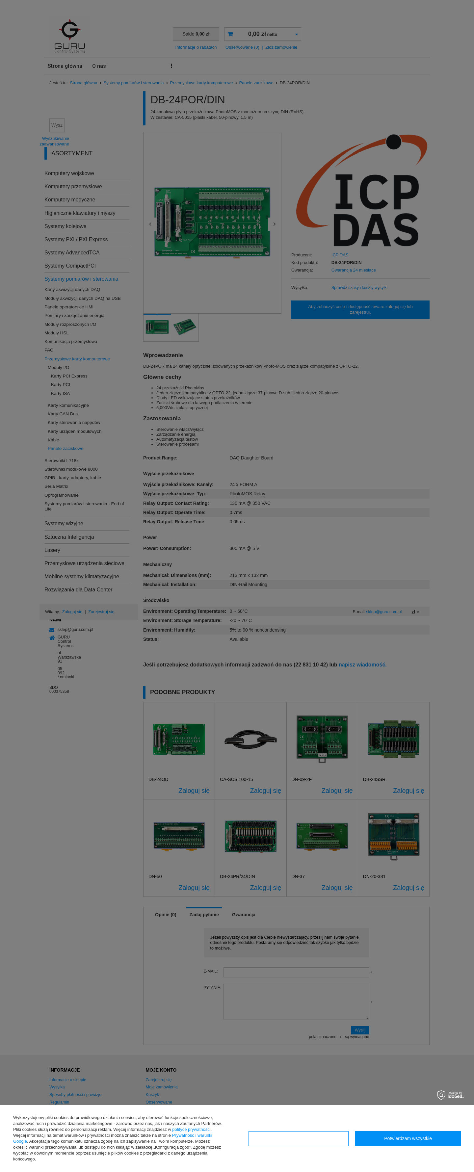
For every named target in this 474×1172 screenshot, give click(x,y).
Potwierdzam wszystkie (408, 1138)
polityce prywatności (191, 1129)
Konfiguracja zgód (298, 1138)
